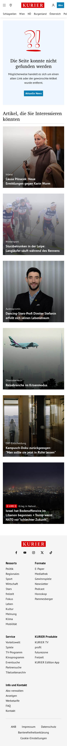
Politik (9, 569)
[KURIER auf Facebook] (16, 552)
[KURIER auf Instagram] (33, 552)
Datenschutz (48, 726)
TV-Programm (14, 652)
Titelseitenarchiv (16, 672)
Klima (9, 619)
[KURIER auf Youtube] (25, 552)
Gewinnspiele (43, 579)
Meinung (11, 614)
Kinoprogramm (15, 657)
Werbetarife (12, 700)
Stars (9, 589)
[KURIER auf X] (42, 552)
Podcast (39, 589)
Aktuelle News (33, 93)
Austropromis (13, 308)
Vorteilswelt (13, 642)
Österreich (55, 13)
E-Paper (39, 569)
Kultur (9, 609)
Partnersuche (13, 667)
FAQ (8, 705)
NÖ (29, 13)
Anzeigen (11, 695)
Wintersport (12, 241)
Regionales (12, 574)
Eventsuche (13, 662)
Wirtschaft (12, 584)
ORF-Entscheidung (16, 443)
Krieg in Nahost (27, 506)
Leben (9, 604)
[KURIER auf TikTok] (51, 552)
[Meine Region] (11, 5)
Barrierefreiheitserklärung (33, 732)
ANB (13, 726)
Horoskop (41, 594)
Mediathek (41, 574)
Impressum (28, 726)
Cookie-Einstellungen (33, 738)
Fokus (9, 599)
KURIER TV (41, 642)
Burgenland (40, 13)
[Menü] (4, 5)
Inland (9, 174)
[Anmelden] (53, 5)
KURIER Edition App (47, 662)
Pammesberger (44, 599)
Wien (22, 13)
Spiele (9, 647)
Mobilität (11, 624)
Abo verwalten (14, 690)
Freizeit (39, 657)
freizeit (10, 594)
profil (38, 647)
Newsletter (41, 584)
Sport (9, 579)
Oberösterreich (14, 380)
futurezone (41, 652)
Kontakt (10, 710)
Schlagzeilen (9, 13)
